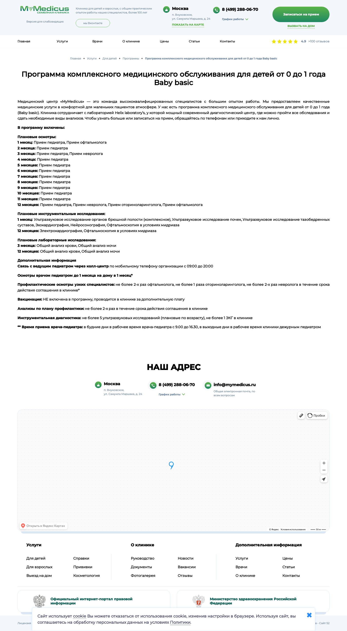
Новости (185, 558)
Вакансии (187, 567)
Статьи (194, 41)
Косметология (86, 576)
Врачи (97, 41)
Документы (141, 567)
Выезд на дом (39, 576)
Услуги (62, 41)
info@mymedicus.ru (235, 384)
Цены (164, 41)
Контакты (227, 41)
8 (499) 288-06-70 (240, 9)
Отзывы (185, 576)
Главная (23, 41)
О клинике (131, 41)
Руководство (142, 558)
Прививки (82, 567)
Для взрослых (39, 567)
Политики (180, 622)
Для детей (35, 558)
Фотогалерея (143, 576)
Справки (81, 558)
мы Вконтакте (92, 23)
